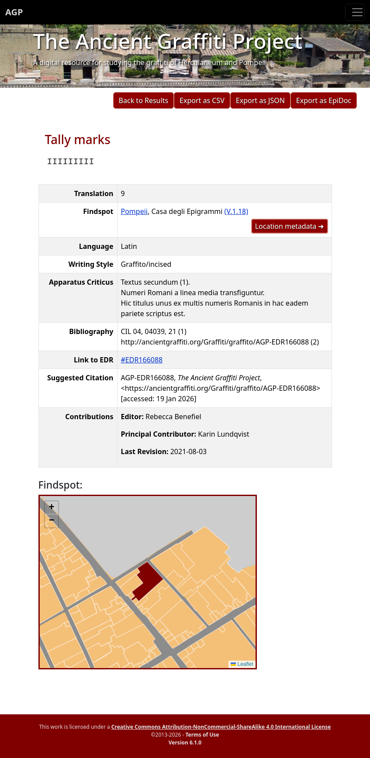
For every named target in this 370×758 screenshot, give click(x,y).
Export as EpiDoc (323, 100)
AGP (14, 12)
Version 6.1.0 (185, 742)
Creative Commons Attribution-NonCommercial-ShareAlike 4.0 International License (221, 726)
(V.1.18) (236, 211)
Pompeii (134, 211)
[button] (51, 507)
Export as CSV (202, 100)
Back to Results (143, 100)
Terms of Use (202, 734)
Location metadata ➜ (289, 226)
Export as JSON (260, 100)
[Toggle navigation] (355, 12)
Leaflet (242, 664)
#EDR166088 (142, 360)
